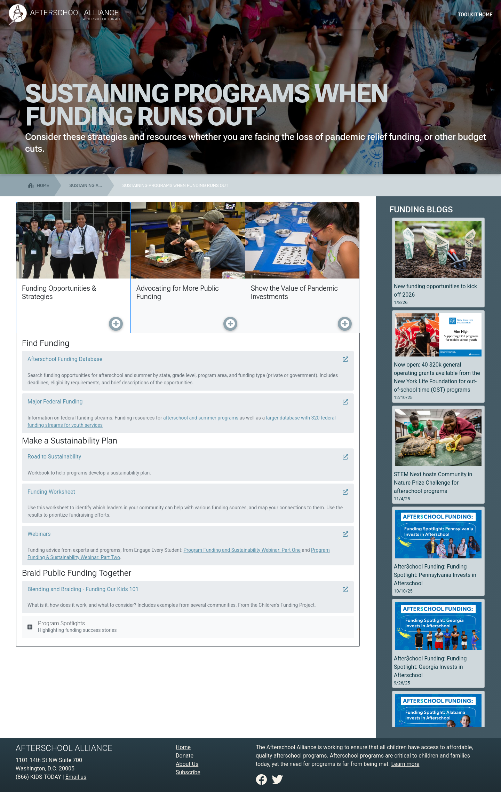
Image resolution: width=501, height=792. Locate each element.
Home (183, 747)
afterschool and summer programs (200, 418)
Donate (184, 755)
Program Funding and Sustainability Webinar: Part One (242, 550)
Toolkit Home (475, 15)
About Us (187, 764)
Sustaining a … (85, 185)
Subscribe (188, 772)
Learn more (405, 764)
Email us (76, 777)
